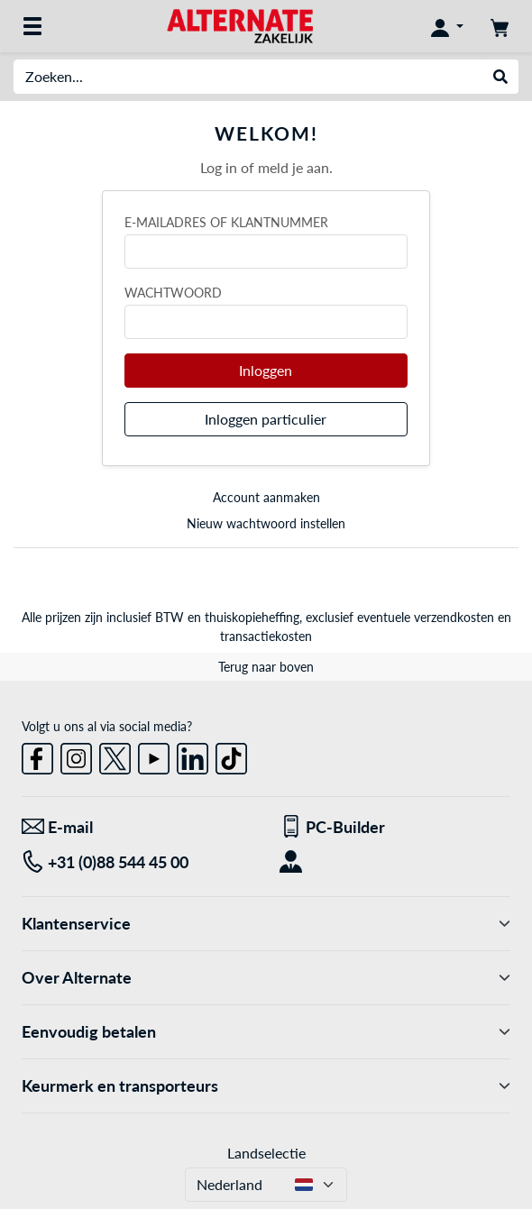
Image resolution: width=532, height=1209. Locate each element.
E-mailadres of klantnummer (226, 222)
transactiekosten (266, 636)
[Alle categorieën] (32, 26)
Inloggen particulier (265, 418)
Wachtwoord (173, 292)
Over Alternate (266, 978)
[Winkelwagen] (499, 26)
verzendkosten (454, 617)
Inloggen (265, 370)
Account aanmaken (266, 497)
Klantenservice (266, 923)
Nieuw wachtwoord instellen (266, 523)
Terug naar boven (266, 666)
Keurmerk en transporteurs (266, 1086)
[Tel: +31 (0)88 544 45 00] (137, 862)
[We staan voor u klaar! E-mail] (137, 827)
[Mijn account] (447, 26)
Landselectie (266, 1152)
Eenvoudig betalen (266, 1032)
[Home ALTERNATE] (239, 24)
